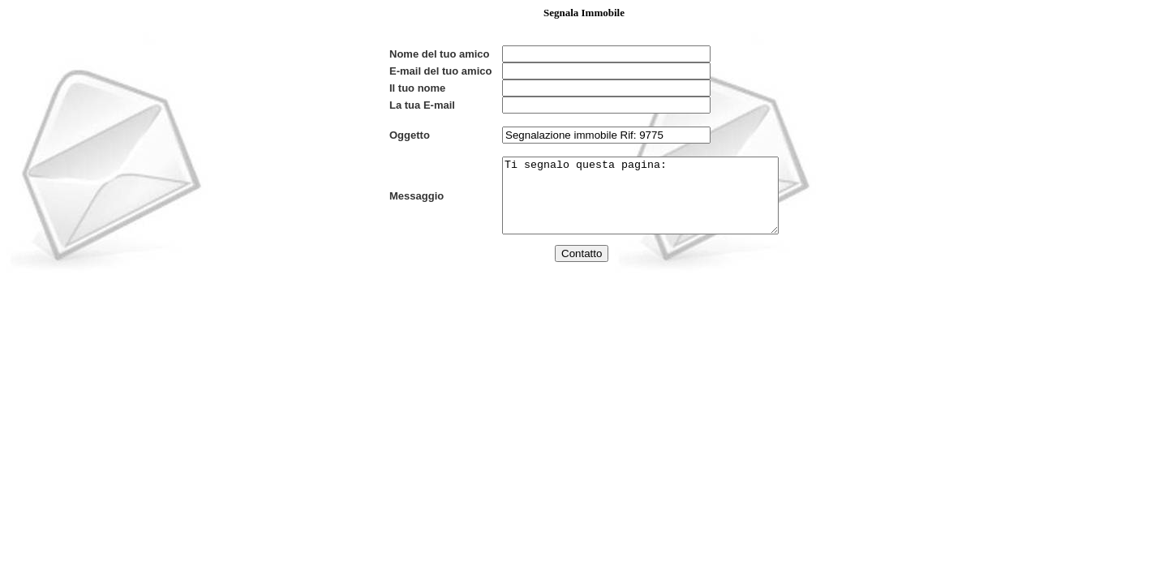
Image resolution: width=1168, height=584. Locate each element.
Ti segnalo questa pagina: (624, 217)
